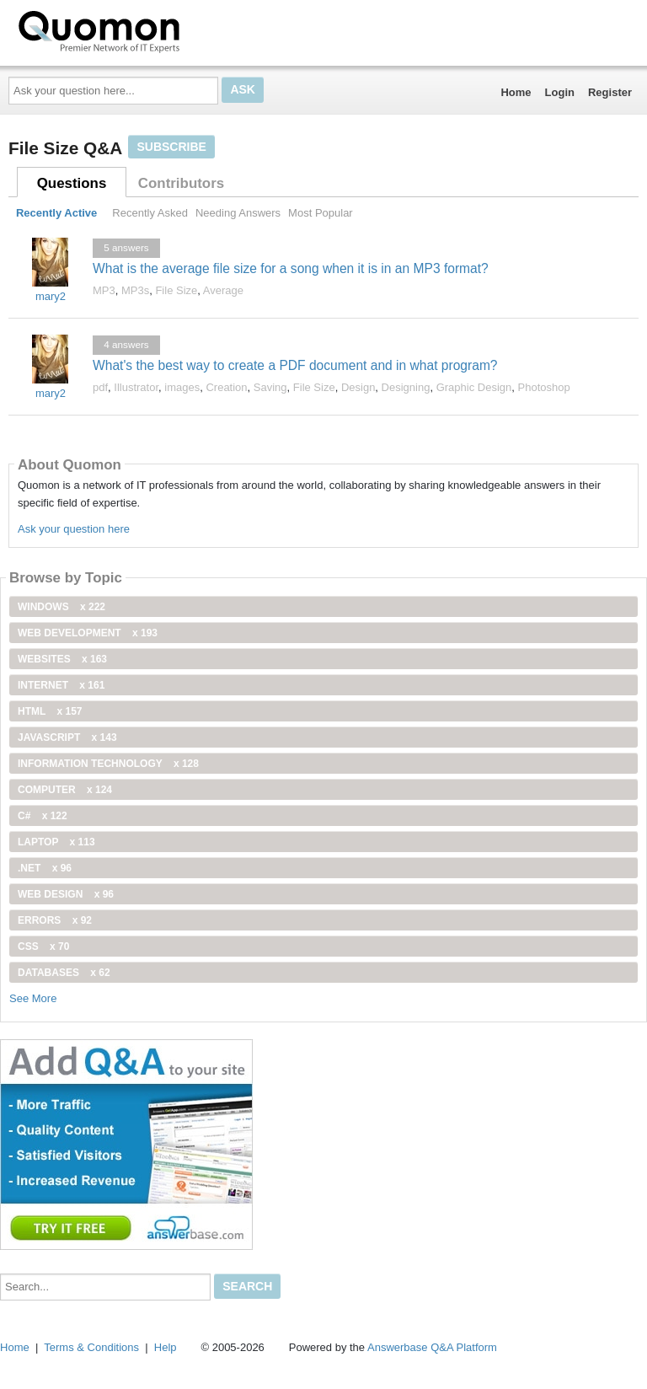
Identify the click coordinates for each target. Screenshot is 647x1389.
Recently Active (56, 212)
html (50, 711)
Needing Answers (238, 212)
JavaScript (67, 737)
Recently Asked (150, 212)
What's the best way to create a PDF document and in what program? (295, 365)
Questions (72, 183)
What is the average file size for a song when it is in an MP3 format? (291, 268)
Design (358, 387)
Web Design (66, 894)
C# (42, 816)
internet (61, 685)
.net (45, 868)
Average (223, 290)
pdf (100, 387)
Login (560, 92)
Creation (226, 387)
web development (88, 633)
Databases (64, 973)
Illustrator (136, 387)
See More (32, 998)
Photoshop (544, 387)
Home (515, 92)
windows (61, 607)
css (43, 946)
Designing (406, 387)
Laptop (56, 842)
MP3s (135, 290)
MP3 (104, 290)
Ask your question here (74, 529)
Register (610, 92)
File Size (176, 290)
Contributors (181, 183)
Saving (270, 387)
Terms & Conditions (91, 1347)
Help (165, 1347)
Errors (55, 920)
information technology (108, 764)
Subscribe (171, 146)
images (182, 387)
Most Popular (320, 212)
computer (65, 790)
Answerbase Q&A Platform (432, 1347)
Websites (62, 659)
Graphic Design (474, 387)
